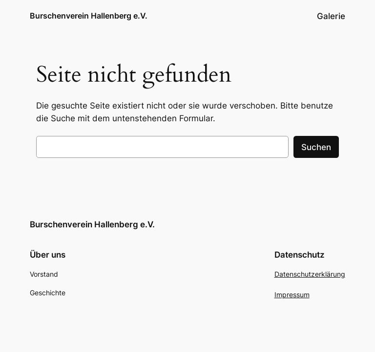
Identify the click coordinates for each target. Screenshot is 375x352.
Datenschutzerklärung (309, 274)
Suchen (316, 147)
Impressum (292, 294)
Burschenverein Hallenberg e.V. (88, 16)
